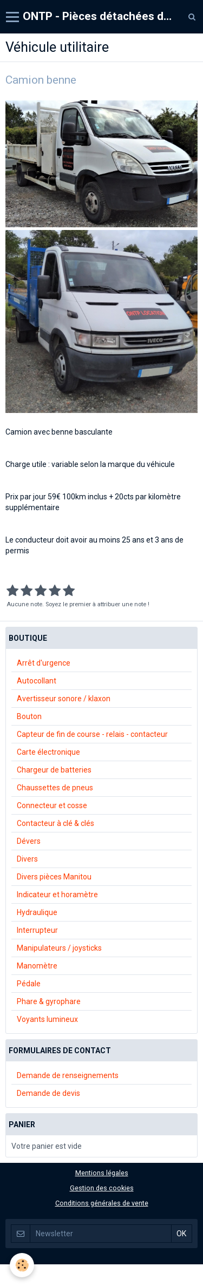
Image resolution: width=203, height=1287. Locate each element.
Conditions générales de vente (101, 1203)
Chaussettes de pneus (55, 787)
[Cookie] (22, 1265)
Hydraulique (37, 912)
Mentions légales (101, 1173)
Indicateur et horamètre (57, 894)
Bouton (29, 716)
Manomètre (37, 965)
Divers (27, 859)
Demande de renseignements (68, 1075)
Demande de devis (48, 1093)
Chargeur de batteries (54, 770)
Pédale (29, 983)
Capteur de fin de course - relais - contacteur (92, 734)
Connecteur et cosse (52, 805)
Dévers (29, 841)
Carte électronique (48, 752)
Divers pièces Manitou (54, 876)
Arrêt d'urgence (43, 663)
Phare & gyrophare (49, 1001)
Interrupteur (37, 930)
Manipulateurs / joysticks (59, 948)
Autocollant (36, 680)
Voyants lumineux (47, 1019)
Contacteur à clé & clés (55, 823)
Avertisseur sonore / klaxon (63, 698)
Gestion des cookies (102, 1188)
